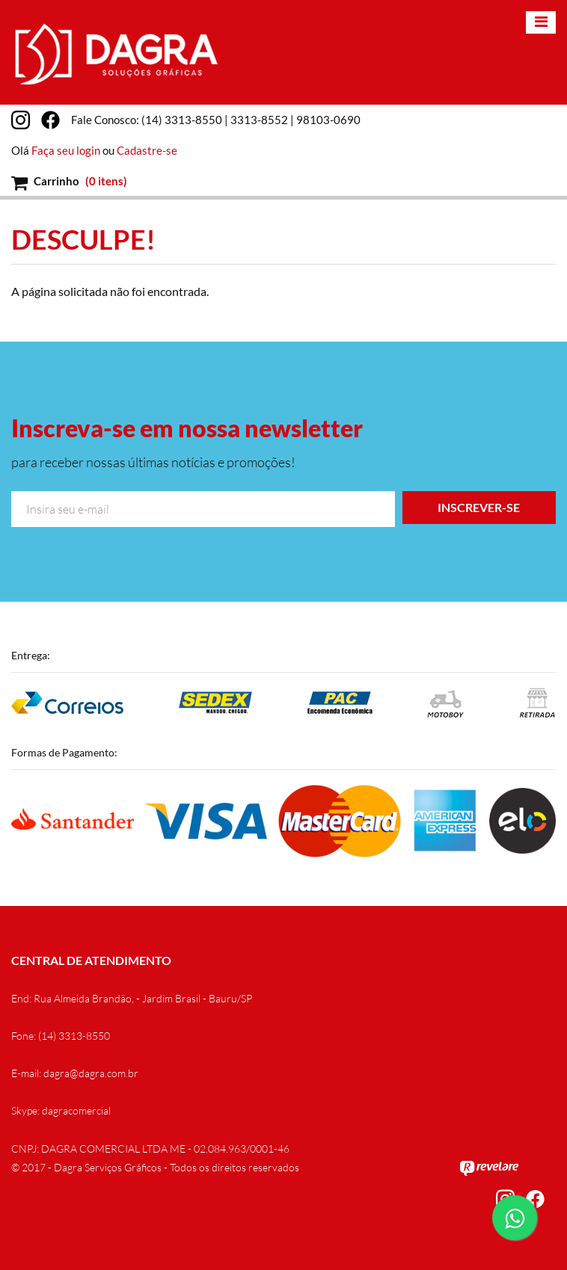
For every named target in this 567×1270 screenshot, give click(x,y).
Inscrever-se (479, 507)
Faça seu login (65, 150)
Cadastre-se (147, 150)
